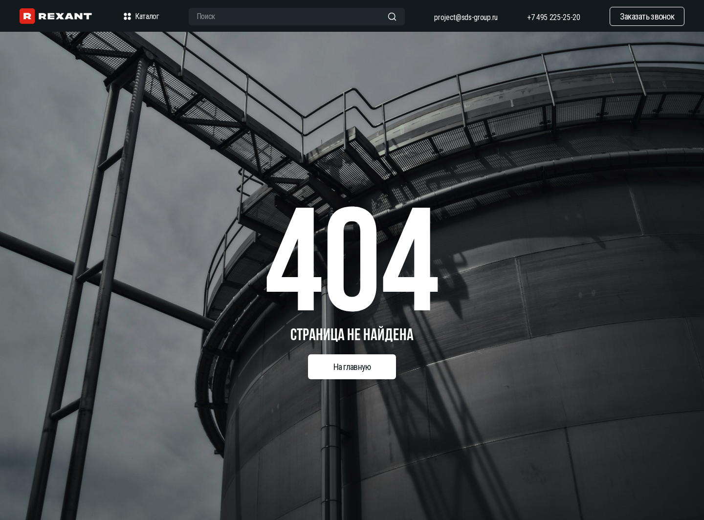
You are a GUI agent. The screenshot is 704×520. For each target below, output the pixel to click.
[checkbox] (127, 16)
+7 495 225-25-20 (553, 17)
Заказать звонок (647, 16)
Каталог (140, 16)
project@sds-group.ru (466, 17)
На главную (352, 367)
